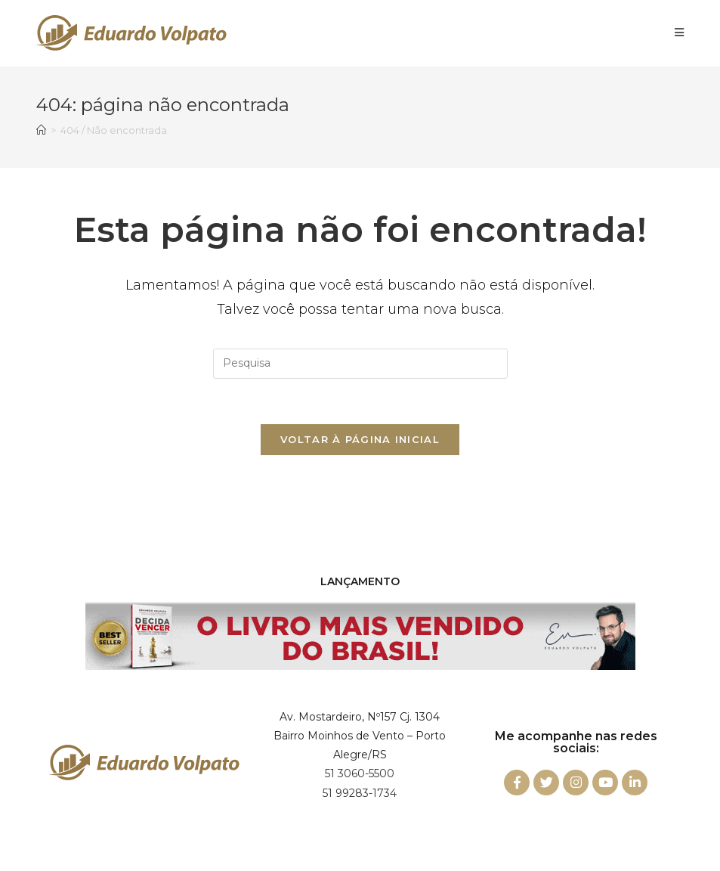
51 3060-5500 (359, 773)
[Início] (41, 130)
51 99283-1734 (360, 793)
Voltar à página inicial (360, 439)
